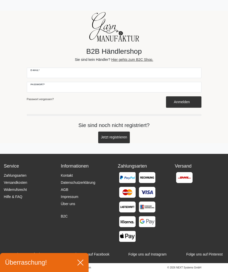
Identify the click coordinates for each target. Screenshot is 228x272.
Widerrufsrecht (15, 190)
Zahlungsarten (15, 175)
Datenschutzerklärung (78, 182)
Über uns (68, 204)
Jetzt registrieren (114, 137)
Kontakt (67, 175)
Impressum (69, 197)
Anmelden (183, 102)
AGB (64, 190)
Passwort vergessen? (40, 99)
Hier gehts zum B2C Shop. (132, 60)
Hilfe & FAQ (13, 197)
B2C (64, 216)
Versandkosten (15, 182)
